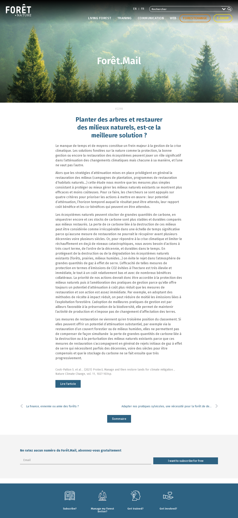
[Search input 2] (185, 9)
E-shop (223, 18)
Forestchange (195, 18)
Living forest (99, 18)
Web (173, 18)
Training (124, 18)
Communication (151, 18)
